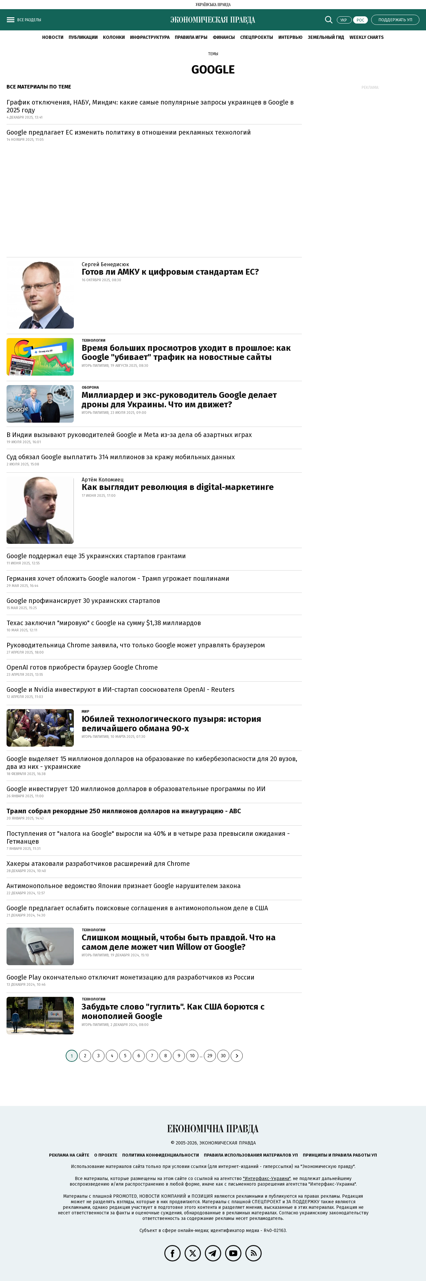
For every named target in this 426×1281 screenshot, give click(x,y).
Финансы (224, 37)
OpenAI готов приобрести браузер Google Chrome (82, 667)
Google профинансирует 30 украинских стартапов (83, 601)
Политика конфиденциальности (160, 1155)
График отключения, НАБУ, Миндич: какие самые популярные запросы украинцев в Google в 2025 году (150, 106)
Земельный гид (326, 37)
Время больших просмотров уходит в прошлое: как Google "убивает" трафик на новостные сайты (186, 353)
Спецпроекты (256, 37)
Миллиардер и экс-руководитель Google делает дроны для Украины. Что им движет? (179, 400)
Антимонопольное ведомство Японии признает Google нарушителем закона (124, 886)
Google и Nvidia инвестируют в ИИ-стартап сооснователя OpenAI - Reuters (121, 689)
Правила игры (191, 37)
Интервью (290, 37)
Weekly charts (367, 37)
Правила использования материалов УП (251, 1155)
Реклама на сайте (69, 1155)
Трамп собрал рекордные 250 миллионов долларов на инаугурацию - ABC (124, 811)
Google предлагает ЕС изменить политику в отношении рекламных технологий (129, 132)
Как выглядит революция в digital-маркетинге (178, 487)
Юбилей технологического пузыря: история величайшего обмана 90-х (171, 724)
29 (209, 1056)
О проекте (105, 1155)
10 (192, 1056)
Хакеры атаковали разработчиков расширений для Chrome (98, 864)
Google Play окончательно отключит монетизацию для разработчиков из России (130, 977)
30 (223, 1056)
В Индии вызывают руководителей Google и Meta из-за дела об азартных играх (129, 435)
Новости (52, 37)
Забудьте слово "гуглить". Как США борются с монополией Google (173, 1011)
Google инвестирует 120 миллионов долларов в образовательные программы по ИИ (136, 789)
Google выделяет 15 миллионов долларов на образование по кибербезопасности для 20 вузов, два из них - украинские (152, 762)
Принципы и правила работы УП (340, 1155)
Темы (213, 54)
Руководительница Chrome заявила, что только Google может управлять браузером (136, 645)
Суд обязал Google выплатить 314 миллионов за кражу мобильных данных (121, 457)
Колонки (114, 37)
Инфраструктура (150, 37)
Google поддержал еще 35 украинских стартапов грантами (96, 556)
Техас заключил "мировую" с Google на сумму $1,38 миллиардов (104, 623)
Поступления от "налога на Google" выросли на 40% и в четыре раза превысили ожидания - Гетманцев (148, 837)
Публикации (83, 37)
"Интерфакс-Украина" (266, 1178)
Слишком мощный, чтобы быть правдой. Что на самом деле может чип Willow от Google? (179, 942)
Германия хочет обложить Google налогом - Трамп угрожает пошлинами (118, 578)
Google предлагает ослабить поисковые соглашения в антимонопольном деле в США (137, 908)
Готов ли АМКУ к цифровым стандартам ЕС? (170, 272)
